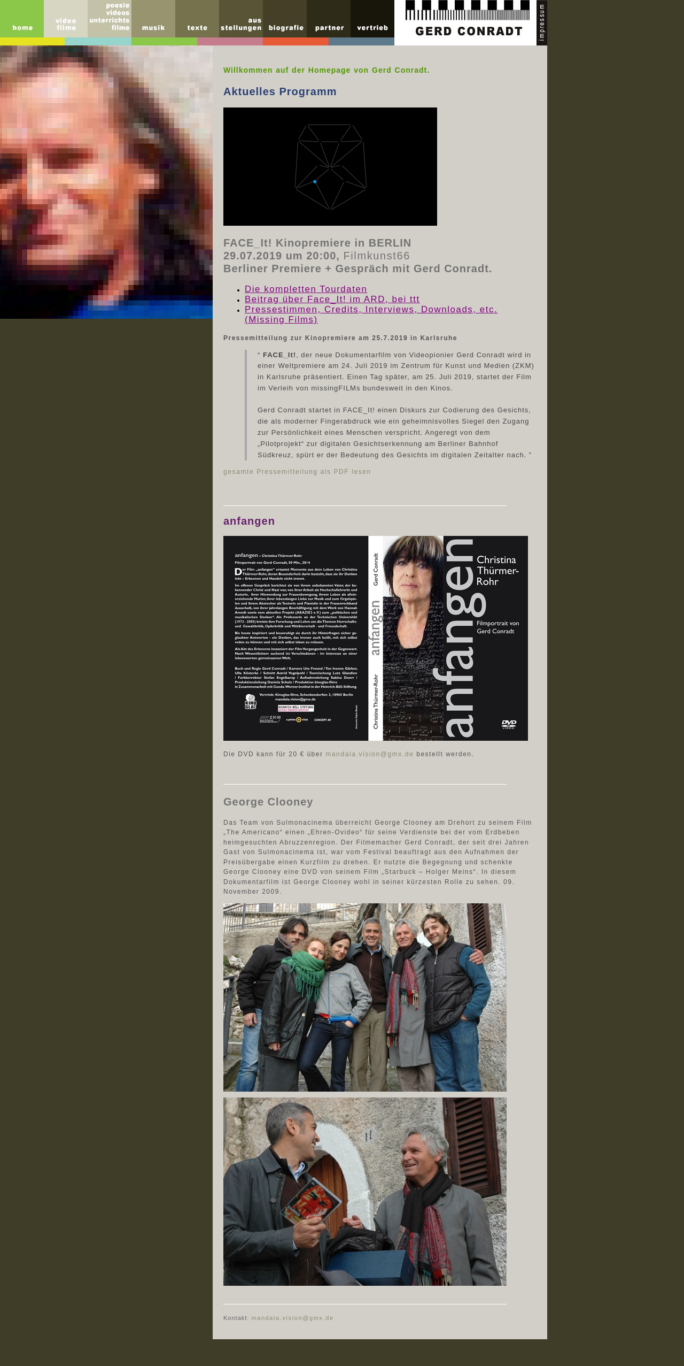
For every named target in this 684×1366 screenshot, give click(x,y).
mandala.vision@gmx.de (369, 754)
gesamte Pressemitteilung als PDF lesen (297, 471)
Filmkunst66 (376, 256)
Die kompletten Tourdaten (306, 289)
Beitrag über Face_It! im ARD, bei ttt (332, 299)
